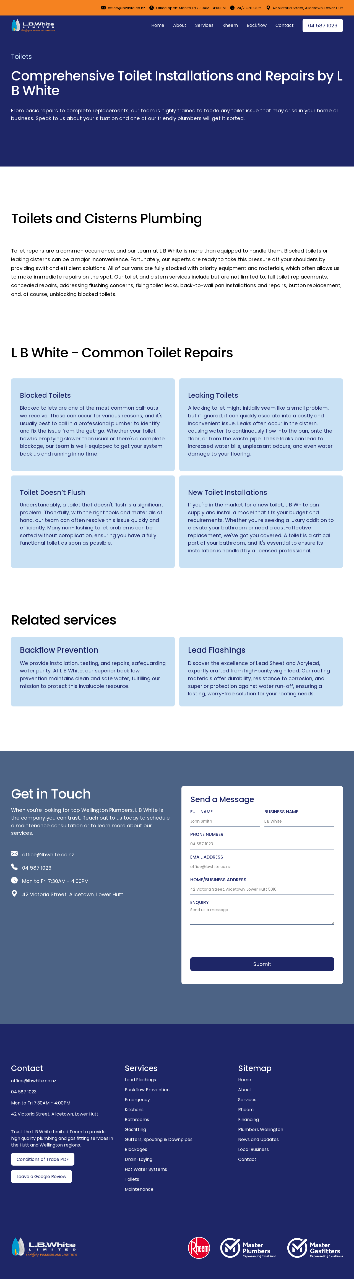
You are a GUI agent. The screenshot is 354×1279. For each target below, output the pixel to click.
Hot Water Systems (146, 1169)
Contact (284, 25)
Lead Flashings (140, 1080)
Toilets (132, 1179)
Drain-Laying (138, 1159)
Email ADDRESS (206, 857)
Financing (248, 1119)
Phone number (206, 834)
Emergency (137, 1099)
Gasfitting (135, 1129)
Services (204, 25)
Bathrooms (137, 1119)
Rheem (230, 25)
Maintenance (139, 1189)
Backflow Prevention (147, 1089)
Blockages (136, 1149)
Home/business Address (218, 880)
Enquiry (199, 902)
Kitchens (134, 1109)
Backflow (257, 25)
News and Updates (258, 1139)
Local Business (253, 1149)
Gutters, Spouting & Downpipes (158, 1139)
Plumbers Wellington (260, 1129)
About (179, 25)
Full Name (201, 812)
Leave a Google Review (41, 1176)
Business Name (281, 812)
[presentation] (232, 940)
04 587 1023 (322, 25)
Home (157, 25)
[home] (33, 25)
